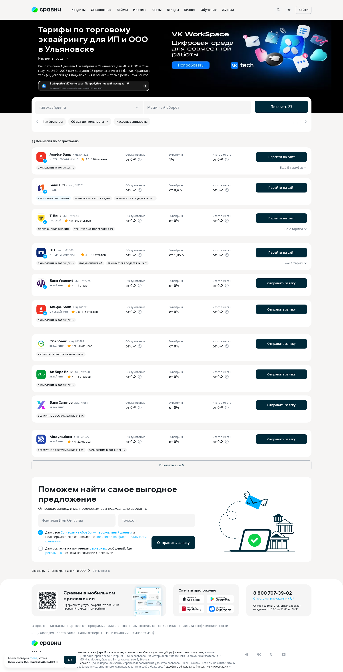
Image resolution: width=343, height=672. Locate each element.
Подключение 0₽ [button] (90, 259)
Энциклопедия (43, 629)
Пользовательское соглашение (153, 622)
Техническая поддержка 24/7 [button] (135, 195)
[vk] (259, 651)
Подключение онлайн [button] (53, 225)
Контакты (57, 622)
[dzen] (283, 651)
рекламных (98, 545)
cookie (34, 658)
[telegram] (246, 651)
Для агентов (117, 622)
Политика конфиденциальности (203, 622)
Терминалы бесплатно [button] (53, 195)
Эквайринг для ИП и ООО (69, 567)
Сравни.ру (38, 567)
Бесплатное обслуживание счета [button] (61, 351)
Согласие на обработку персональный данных (96, 529)
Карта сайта (66, 629)
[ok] (271, 651)
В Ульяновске (101, 567)
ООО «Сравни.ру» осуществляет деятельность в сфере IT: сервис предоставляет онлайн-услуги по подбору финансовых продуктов (117, 649)
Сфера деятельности (89, 121)
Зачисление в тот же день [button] (56, 164)
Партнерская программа (86, 622)
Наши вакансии (117, 629)
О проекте (39, 622)
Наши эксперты (90, 629)
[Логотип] (46, 639)
